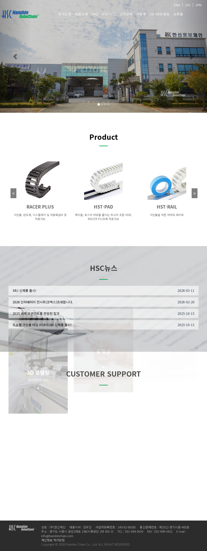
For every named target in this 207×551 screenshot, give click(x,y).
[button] (15, 56)
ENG (177, 5)
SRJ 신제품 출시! (24, 290)
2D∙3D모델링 (159, 13)
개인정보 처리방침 (53, 540)
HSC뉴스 (109, 13)
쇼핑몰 (178, 13)
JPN (198, 5)
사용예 (141, 13)
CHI (187, 5)
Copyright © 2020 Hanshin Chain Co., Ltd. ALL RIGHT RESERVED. (85, 544)
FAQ (95, 13)
